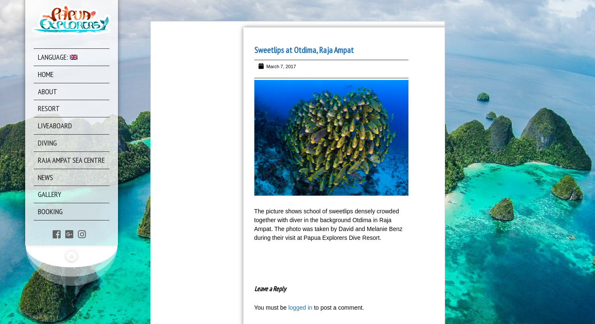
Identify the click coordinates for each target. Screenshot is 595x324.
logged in (300, 307)
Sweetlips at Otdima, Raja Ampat (304, 50)
